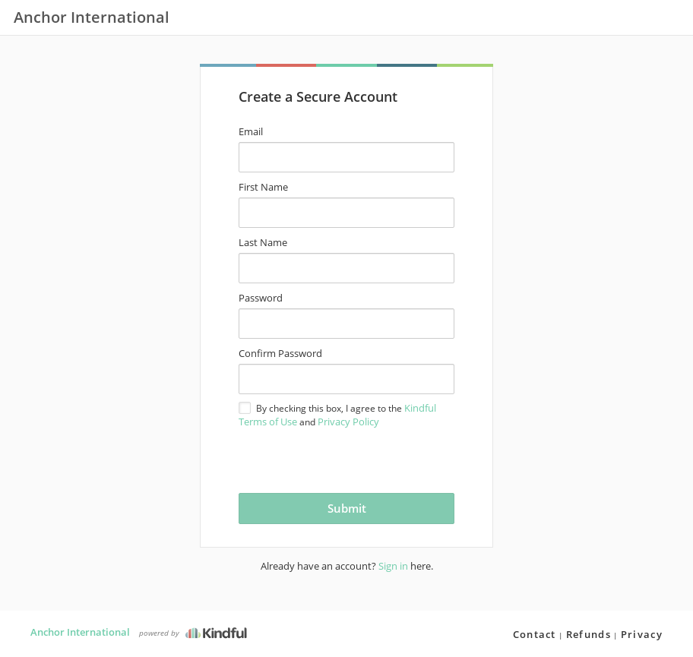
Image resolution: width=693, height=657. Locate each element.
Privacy (642, 634)
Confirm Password (280, 353)
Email (251, 131)
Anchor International (80, 632)
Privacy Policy (348, 421)
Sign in (393, 566)
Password (261, 298)
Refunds (588, 634)
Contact (534, 634)
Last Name (263, 242)
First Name (263, 187)
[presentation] (328, 459)
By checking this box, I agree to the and (337, 414)
